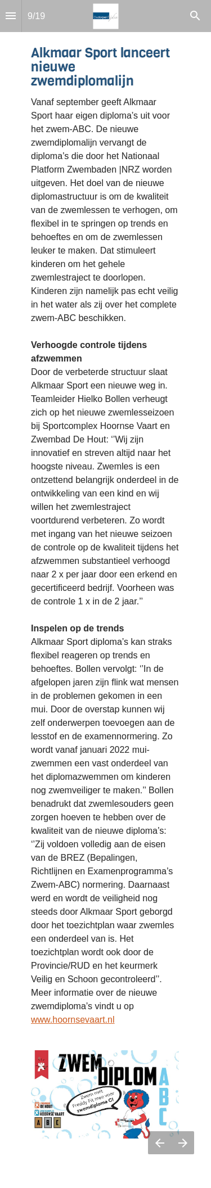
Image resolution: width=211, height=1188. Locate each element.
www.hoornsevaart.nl (73, 1019)
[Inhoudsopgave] (10, 16)
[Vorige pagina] (159, 1142)
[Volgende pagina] (182, 1142)
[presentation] (105, 594)
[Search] (195, 16)
